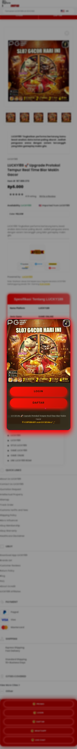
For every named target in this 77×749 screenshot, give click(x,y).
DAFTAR (38, 402)
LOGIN (38, 391)
